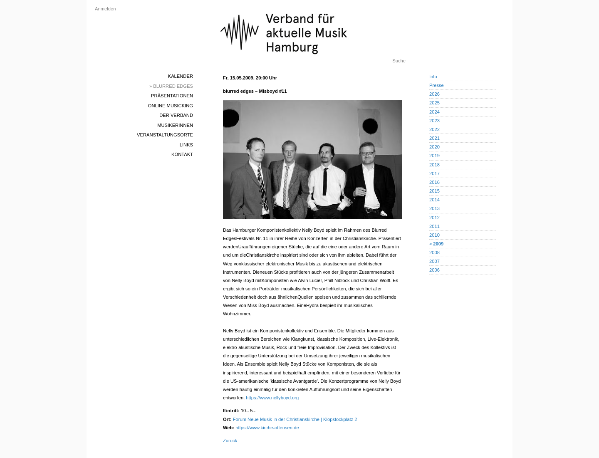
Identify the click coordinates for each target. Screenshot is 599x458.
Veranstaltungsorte (165, 134)
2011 (434, 226)
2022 (434, 129)
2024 (434, 111)
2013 (434, 208)
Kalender (180, 76)
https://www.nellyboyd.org (272, 397)
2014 (434, 199)
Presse (436, 85)
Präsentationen (172, 95)
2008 (434, 252)
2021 (434, 138)
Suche (399, 60)
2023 (434, 120)
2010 (434, 235)
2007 (434, 261)
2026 (434, 94)
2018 (434, 164)
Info (433, 76)
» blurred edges (171, 86)
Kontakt (182, 154)
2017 (434, 173)
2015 (434, 190)
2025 (434, 102)
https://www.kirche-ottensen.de (267, 427)
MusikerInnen (175, 125)
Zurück (230, 440)
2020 (434, 146)
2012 (434, 217)
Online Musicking (170, 105)
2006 (434, 269)
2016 (434, 182)
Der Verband (176, 115)
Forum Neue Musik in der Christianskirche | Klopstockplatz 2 (295, 419)
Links (186, 144)
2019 (434, 155)
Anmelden (105, 8)
